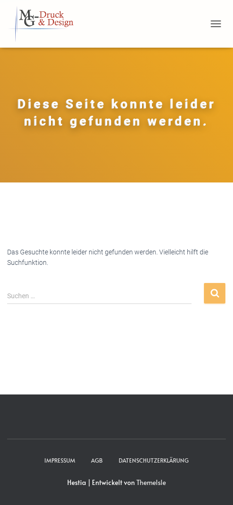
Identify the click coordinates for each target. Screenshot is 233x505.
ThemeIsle (151, 482)
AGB (97, 460)
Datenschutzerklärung (154, 460)
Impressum (59, 460)
